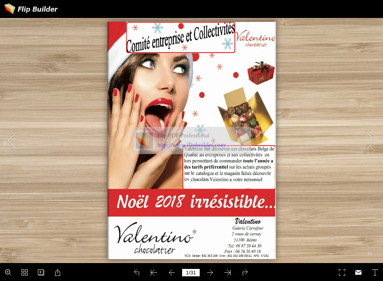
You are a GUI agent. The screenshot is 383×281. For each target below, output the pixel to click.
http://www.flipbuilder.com (191, 145)
